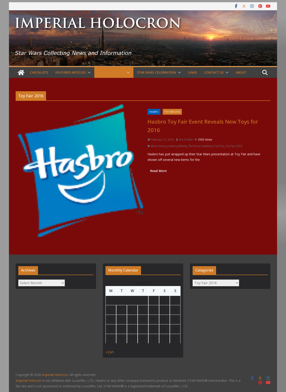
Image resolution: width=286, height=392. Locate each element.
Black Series (158, 146)
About (241, 72)
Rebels (182, 146)
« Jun (109, 351)
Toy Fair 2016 (172, 111)
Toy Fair (219, 146)
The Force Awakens (200, 146)
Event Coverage (111, 72)
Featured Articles (70, 72)
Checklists (39, 72)
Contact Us (214, 72)
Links (192, 72)
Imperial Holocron (29, 380)
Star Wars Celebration (156, 72)
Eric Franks (186, 139)
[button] (88, 72)
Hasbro (154, 111)
